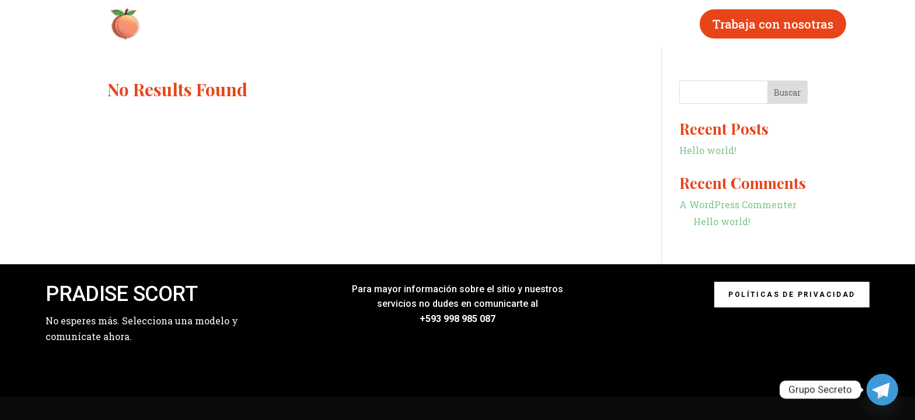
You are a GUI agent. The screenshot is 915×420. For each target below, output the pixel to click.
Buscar (787, 92)
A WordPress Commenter (738, 204)
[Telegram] (882, 389)
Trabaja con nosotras (773, 24)
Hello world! (707, 150)
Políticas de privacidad (791, 294)
